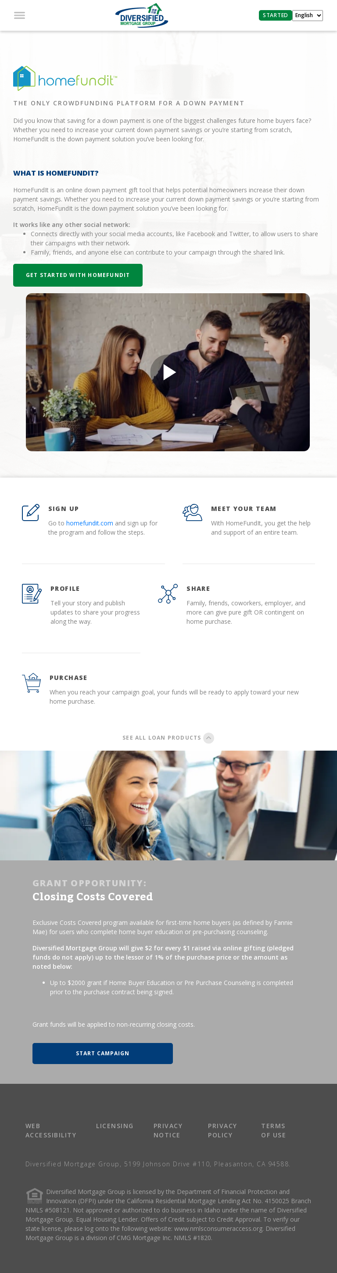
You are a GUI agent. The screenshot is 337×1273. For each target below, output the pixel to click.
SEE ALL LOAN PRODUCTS (168, 737)
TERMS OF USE (273, 1130)
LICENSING (115, 1126)
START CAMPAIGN (102, 1053)
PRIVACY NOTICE (168, 1130)
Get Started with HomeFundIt (78, 275)
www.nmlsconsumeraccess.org (218, 1228)
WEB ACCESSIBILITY (51, 1130)
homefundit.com (89, 523)
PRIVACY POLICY (222, 1130)
